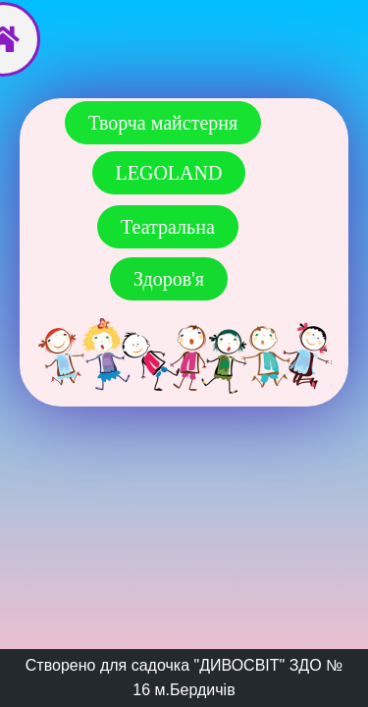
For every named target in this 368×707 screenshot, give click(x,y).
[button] (169, 172)
